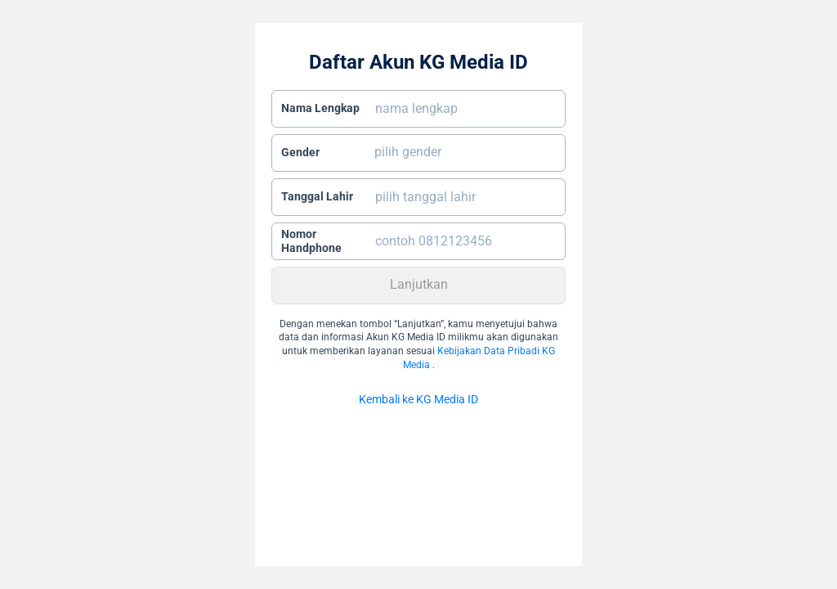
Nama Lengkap (320, 108)
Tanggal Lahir (317, 196)
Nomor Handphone (311, 241)
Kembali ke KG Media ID (418, 399)
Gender (300, 152)
